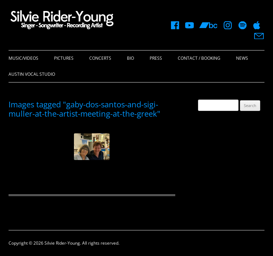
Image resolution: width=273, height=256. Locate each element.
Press (156, 58)
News (242, 58)
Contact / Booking (199, 58)
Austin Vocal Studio (32, 74)
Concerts (100, 58)
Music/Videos (23, 58)
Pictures (64, 58)
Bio (130, 58)
